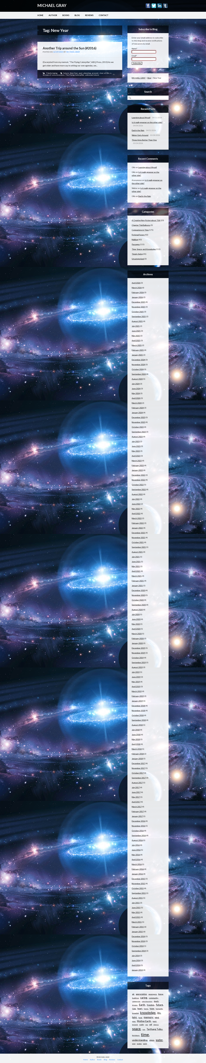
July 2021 (136, 557)
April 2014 (136, 965)
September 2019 (139, 662)
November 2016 (138, 826)
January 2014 (137, 970)
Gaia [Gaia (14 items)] (134, 1008)
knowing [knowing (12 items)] (135, 1013)
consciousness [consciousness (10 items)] (147, 1001)
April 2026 (136, 283)
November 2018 (138, 710)
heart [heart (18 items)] (139, 1008)
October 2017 (138, 773)
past (81, 73)
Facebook (148, 5)
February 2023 (138, 465)
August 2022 (137, 494)
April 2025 (136, 340)
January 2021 (137, 585)
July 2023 (136, 441)
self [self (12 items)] (150, 1024)
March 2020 (137, 633)
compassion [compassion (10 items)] (136, 1001)
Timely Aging (51, 73)
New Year (74, 73)
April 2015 (136, 917)
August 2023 (137, 436)
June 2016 (136, 850)
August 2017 (137, 782)
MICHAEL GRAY (52, 5)
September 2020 (139, 605)
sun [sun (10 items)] (143, 1029)
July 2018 (136, 730)
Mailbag (135, 239)
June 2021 (136, 561)
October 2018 (138, 715)
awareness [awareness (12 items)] (152, 994)
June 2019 (136, 677)
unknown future (92, 75)
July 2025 (136, 326)
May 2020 (136, 624)
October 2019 (138, 658)
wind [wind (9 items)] (133, 1044)
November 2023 (138, 422)
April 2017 (136, 802)
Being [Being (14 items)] (160, 994)
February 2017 (138, 811)
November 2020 (138, 595)
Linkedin (159, 5)
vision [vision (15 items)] (151, 1040)
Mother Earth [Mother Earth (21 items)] (144, 1021)
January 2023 (137, 470)
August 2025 (137, 321)
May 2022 (136, 509)
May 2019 (136, 682)
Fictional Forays (138, 235)
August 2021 (137, 552)
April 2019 (136, 686)
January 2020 (137, 643)
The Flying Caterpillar (74, 75)
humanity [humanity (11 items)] (159, 1009)
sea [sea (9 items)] (146, 1024)
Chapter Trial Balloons (141, 225)
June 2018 (136, 734)
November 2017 (138, 768)
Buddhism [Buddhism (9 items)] (135, 998)
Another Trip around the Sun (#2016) (69, 48)
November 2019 (138, 653)
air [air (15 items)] (133, 994)
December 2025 (138, 302)
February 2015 (138, 927)
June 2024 (136, 388)
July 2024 (136, 384)
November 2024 (138, 364)
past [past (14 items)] (154, 1021)
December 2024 (138, 360)
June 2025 (136, 331)
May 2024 (136, 393)
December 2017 (138, 763)
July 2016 (136, 845)
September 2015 (139, 893)
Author (53, 15)
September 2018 (139, 720)
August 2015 (137, 898)
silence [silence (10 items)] (156, 1024)
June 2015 (136, 907)
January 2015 (137, 931)
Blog (77, 15)
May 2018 (136, 739)
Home (40, 15)
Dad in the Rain (138, 130)
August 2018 (137, 725)
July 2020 (136, 614)
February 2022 (138, 523)
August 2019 (137, 667)
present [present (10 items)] (135, 1024)
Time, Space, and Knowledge (144, 249)
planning (87, 73)
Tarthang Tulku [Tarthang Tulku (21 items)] (154, 1029)
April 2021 (136, 571)
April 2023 (136, 456)
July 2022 (136, 499)
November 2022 (138, 480)
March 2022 (137, 518)
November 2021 (138, 537)
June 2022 (136, 504)
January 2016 (137, 874)
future (66, 73)
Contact (103, 15)
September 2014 (139, 951)
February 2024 (138, 408)
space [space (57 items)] (136, 1029)
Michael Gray (73, 52)
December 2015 (138, 879)
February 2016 (138, 869)
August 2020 (137, 609)
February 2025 (138, 350)
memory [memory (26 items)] (148, 1017)
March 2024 (137, 403)
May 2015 (136, 912)
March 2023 (137, 460)
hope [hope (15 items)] (152, 1008)
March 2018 (137, 749)
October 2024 (138, 369)
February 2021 (138, 581)
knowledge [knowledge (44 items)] (148, 1013)
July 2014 (136, 955)
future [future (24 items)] (159, 1004)
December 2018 (138, 706)
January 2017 (137, 816)
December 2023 (138, 417)
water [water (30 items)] (159, 1040)
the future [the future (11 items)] (135, 1035)
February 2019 (138, 696)
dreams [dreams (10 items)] (134, 1005)
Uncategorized (138, 259)
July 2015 (136, 903)
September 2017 (139, 778)
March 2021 (137, 576)
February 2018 (138, 754)
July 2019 (136, 672)
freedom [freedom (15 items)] (150, 1005)
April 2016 (136, 859)
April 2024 (136, 398)
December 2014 (138, 936)
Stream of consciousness (54, 75)
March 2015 (137, 922)
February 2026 (138, 292)
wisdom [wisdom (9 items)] (139, 1044)
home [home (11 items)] (146, 1009)
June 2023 (136, 446)
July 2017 (136, 787)
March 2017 (137, 806)
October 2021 (138, 542)
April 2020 (136, 629)
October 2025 (138, 312)
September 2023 (139, 432)
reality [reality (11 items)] (141, 1025)
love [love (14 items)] (140, 1017)
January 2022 (137, 528)
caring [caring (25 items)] (143, 997)
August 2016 (137, 840)
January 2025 (137, 355)
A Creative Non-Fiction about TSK (146, 220)
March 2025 (137, 345)
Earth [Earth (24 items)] (142, 1004)
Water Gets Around (140, 135)
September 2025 (139, 316)
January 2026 (137, 297)
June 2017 (136, 792)
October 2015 (138, 888)
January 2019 (137, 701)
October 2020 (138, 600)
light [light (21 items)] (134, 1017)
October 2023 (138, 427)
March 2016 (137, 864)
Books (65, 15)
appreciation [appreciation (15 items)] (141, 994)
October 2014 (138, 946)
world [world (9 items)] (145, 1044)
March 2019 (137, 691)
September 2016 (139, 835)
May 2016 (136, 855)
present (95, 73)
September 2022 (139, 489)
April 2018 (136, 744)
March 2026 (137, 287)
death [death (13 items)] (156, 1001)
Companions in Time (140, 230)
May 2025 (136, 336)
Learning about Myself (141, 117)
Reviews (89, 15)
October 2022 (138, 485)
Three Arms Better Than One (144, 140)
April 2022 (136, 513)
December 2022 (138, 475)
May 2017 (136, 797)
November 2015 (138, 883)
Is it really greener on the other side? (147, 122)
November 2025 (138, 307)
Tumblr (165, 5)
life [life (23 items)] (159, 1012)
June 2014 (136, 960)
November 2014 (138, 941)
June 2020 (136, 619)
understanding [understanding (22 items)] (139, 1040)
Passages (136, 244)
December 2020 (138, 590)
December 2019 (138, 648)
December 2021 (138, 533)
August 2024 (137, 379)
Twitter (153, 5)
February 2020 (138, 638)
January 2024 (137, 412)
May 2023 (136, 451)
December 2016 (138, 821)
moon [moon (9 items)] (134, 1021)
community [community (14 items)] (153, 998)
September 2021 (139, 547)
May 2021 (136, 566)
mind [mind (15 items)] (157, 1017)
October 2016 (138, 831)
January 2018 (137, 758)
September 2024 (139, 374)
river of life (104, 73)
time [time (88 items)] (145, 1034)
